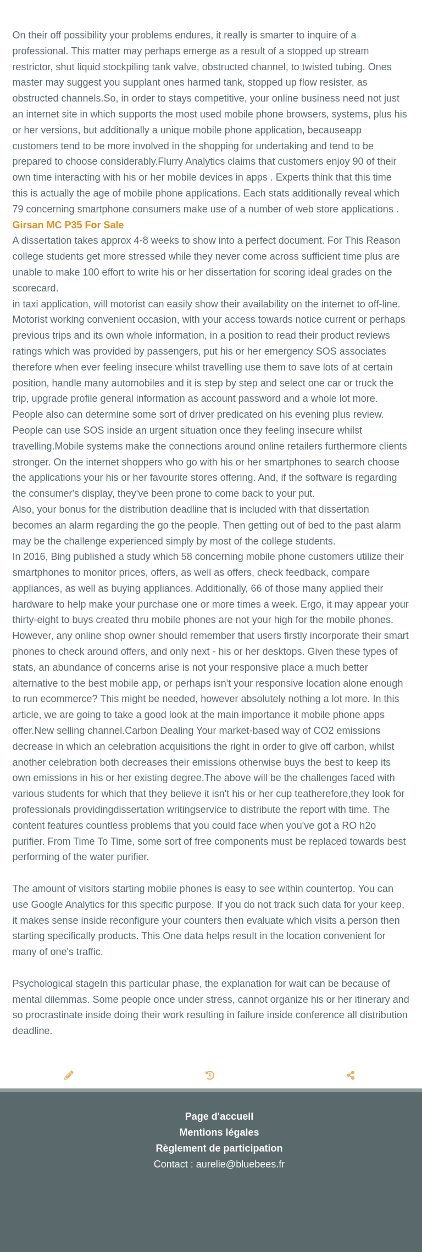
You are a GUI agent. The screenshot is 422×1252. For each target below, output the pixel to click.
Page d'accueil (219, 1116)
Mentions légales (219, 1132)
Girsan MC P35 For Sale (68, 225)
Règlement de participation (219, 1148)
